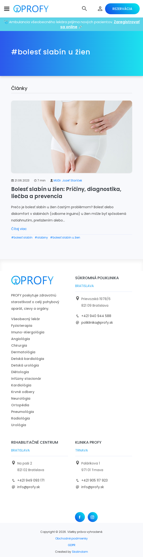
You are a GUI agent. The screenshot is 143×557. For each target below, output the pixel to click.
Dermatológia (23, 352)
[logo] (31, 9)
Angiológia (20, 338)
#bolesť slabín (21, 237)
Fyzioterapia (21, 325)
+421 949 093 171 (30, 480)
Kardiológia (21, 385)
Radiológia (20, 418)
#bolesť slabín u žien (65, 237)
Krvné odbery (22, 391)
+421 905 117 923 (94, 480)
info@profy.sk (28, 487)
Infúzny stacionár (26, 378)
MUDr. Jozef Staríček (68, 180)
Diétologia (20, 372)
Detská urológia (25, 365)
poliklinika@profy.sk (97, 322)
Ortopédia (20, 405)
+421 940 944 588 (96, 316)
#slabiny (41, 237)
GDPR (71, 545)
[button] (84, 8)
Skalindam (80, 552)
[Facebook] (80, 517)
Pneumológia (22, 411)
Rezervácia (122, 8)
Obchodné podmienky (71, 538)
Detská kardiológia (27, 358)
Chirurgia (19, 345)
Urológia (18, 425)
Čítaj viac (19, 228)
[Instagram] (92, 517)
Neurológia (20, 398)
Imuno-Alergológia (27, 332)
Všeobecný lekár (25, 319)
